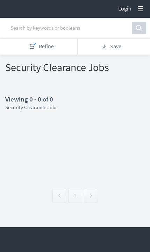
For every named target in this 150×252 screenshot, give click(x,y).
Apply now (30, 80)
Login (124, 8)
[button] (134, 28)
